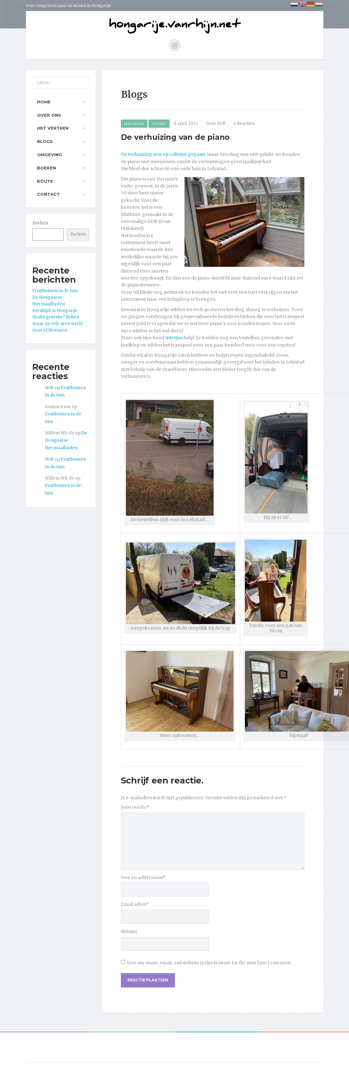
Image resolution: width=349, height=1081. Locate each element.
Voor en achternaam (143, 877)
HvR (49, 387)
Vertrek (159, 124)
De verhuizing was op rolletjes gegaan (163, 154)
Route (45, 181)
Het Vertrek (53, 128)
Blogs (45, 141)
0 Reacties (244, 123)
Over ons (49, 115)
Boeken (46, 167)
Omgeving (49, 154)
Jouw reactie (135, 807)
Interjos (174, 338)
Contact (48, 194)
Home (44, 101)
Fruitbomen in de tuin (55, 290)
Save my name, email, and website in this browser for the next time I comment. (209, 963)
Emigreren (134, 124)
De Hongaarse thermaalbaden (66, 440)
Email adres (135, 904)
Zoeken (40, 223)
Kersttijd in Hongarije (55, 310)
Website (129, 931)
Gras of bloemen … (51, 330)
